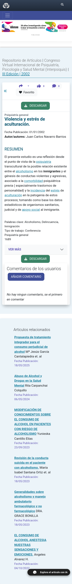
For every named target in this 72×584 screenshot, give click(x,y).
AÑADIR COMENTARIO (26, 276)
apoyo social (31, 209)
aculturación (13, 195)
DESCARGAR (35, 105)
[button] (24, 86)
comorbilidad (33, 181)
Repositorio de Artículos (22, 60)
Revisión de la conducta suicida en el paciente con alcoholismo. (31, 462)
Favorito (26, 92)
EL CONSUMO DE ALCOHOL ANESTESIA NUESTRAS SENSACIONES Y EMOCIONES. (30, 544)
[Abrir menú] (7, 15)
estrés (55, 190)
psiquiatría (43, 161)
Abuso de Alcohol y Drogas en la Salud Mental (28, 380)
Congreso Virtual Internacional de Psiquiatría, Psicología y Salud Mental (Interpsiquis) (35, 65)
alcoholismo (24, 171)
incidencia (37, 190)
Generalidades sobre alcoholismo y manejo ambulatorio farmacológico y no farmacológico (30, 501)
